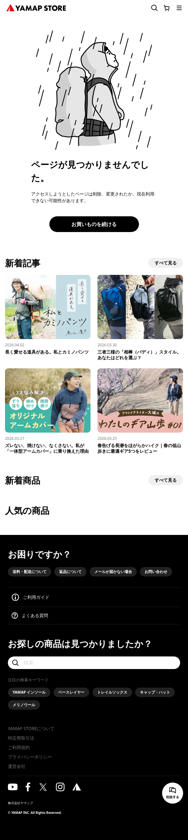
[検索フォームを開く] (151, 8)
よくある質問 (35, 615)
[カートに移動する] (166, 8)
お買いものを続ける (94, 224)
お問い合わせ (156, 571)
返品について (70, 571)
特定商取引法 (21, 738)
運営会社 (16, 766)
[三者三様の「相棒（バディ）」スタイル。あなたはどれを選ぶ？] (140, 317)
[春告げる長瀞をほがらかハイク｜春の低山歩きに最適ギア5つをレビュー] (140, 411)
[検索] (94, 662)
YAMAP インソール (29, 692)
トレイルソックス (112, 692)
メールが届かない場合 (113, 571)
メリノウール (24, 704)
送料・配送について (30, 571)
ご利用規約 (19, 747)
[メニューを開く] (179, 8)
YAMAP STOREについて (31, 728)
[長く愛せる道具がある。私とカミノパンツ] (48, 315)
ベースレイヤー (71, 692)
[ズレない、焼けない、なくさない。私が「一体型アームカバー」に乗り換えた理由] (48, 411)
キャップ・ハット (155, 692)
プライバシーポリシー (30, 757)
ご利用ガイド (36, 597)
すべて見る (166, 263)
